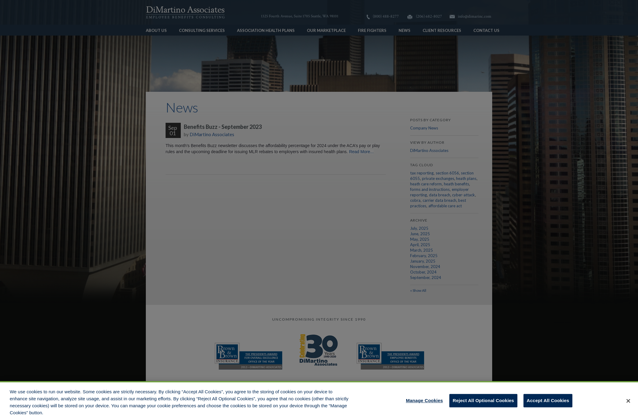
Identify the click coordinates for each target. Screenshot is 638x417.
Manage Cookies (424, 402)
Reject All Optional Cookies (483, 402)
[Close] (628, 403)
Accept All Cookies (548, 402)
